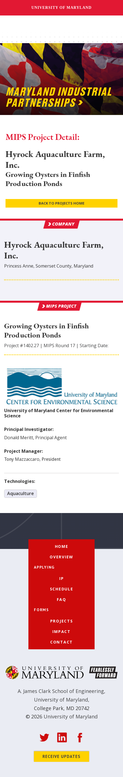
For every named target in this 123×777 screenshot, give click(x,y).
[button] (111, 30)
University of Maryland (61, 8)
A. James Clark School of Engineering (61, 691)
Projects (61, 621)
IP (61, 578)
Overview (61, 556)
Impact (61, 631)
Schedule (61, 589)
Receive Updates (61, 756)
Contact (61, 642)
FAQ (61, 599)
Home (61, 546)
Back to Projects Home (61, 203)
